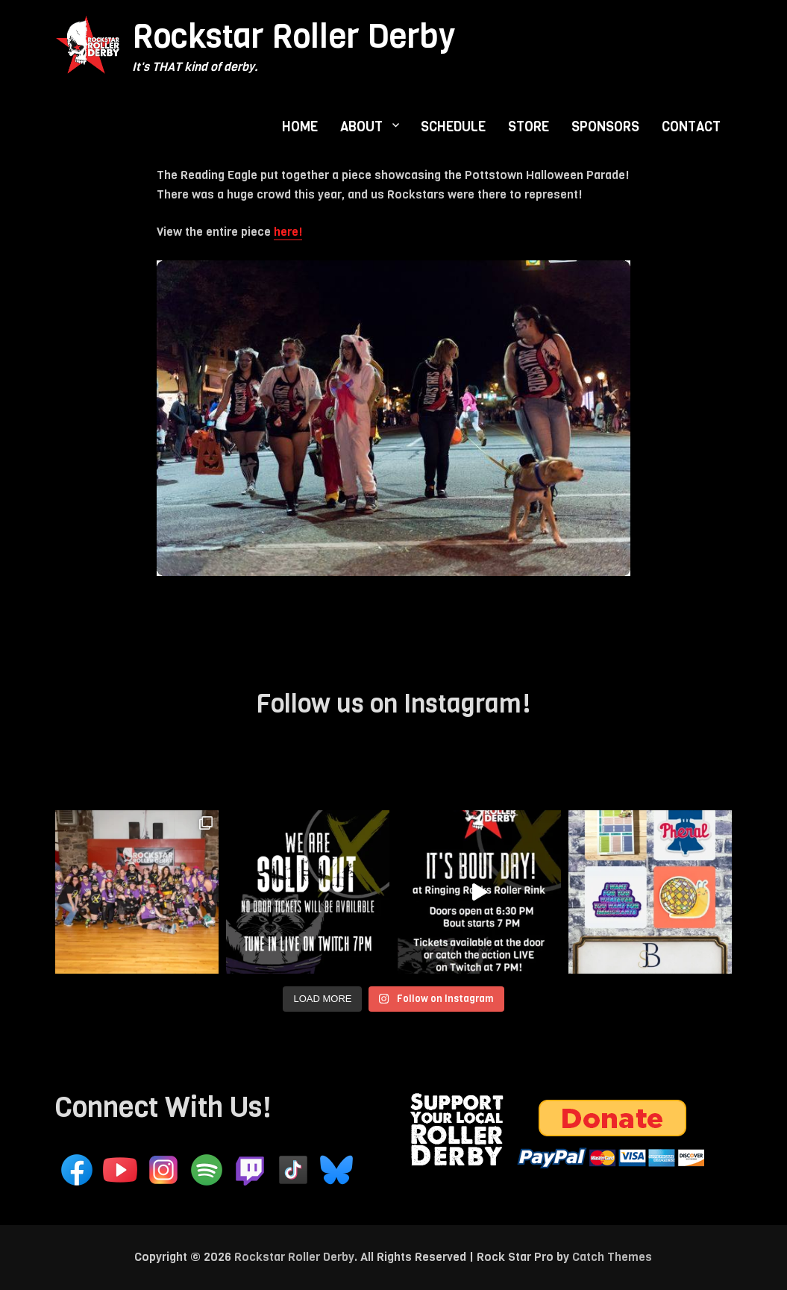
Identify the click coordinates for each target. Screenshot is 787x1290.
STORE (528, 127)
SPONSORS (605, 127)
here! (288, 231)
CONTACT (691, 127)
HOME (300, 127)
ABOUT (361, 127)
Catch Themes (612, 1257)
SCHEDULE (453, 127)
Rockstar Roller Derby (293, 36)
